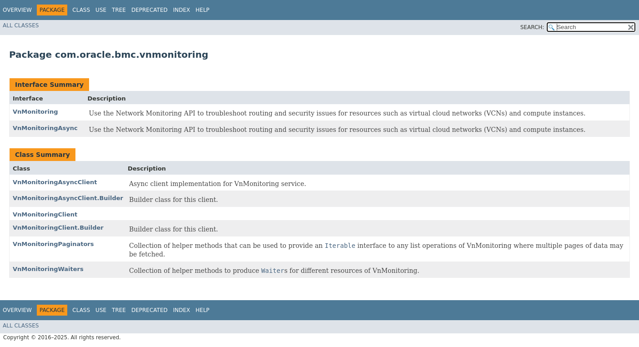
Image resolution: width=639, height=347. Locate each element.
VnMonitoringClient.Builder (58, 227)
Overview (17, 10)
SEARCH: (532, 27)
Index (181, 10)
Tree (119, 10)
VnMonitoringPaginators (53, 244)
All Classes (21, 25)
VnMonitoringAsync (45, 128)
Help (202, 10)
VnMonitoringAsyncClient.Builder (68, 198)
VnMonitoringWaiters (48, 269)
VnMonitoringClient (45, 214)
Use (100, 10)
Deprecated (149, 10)
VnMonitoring (35, 111)
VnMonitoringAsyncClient (55, 182)
